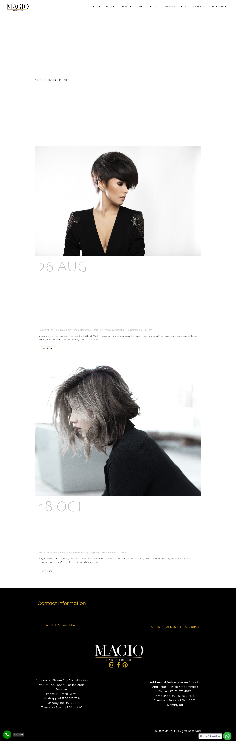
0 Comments (135, 330)
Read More (47, 349)
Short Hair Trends (101, 330)
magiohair (120, 330)
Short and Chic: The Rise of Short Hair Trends (107, 525)
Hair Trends (72, 330)
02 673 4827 (182, 691)
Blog (62, 330)
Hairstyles (85, 330)
